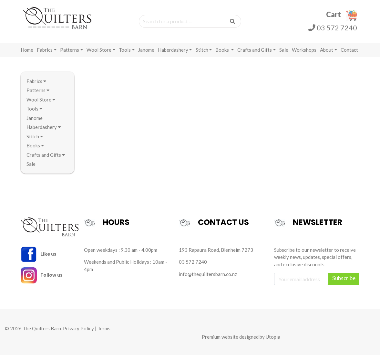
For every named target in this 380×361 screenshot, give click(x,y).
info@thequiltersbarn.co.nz (208, 280)
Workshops (304, 55)
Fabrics (45, 55)
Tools (125, 55)
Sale (283, 55)
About (326, 55)
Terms (104, 334)
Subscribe (343, 284)
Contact (349, 55)
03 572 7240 (332, 31)
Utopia (273, 342)
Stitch (202, 55)
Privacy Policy (78, 334)
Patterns (69, 55)
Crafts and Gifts (254, 55)
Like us (38, 259)
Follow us (42, 280)
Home (27, 55)
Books (222, 55)
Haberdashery (173, 55)
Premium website (220, 342)
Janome (146, 55)
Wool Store (99, 55)
